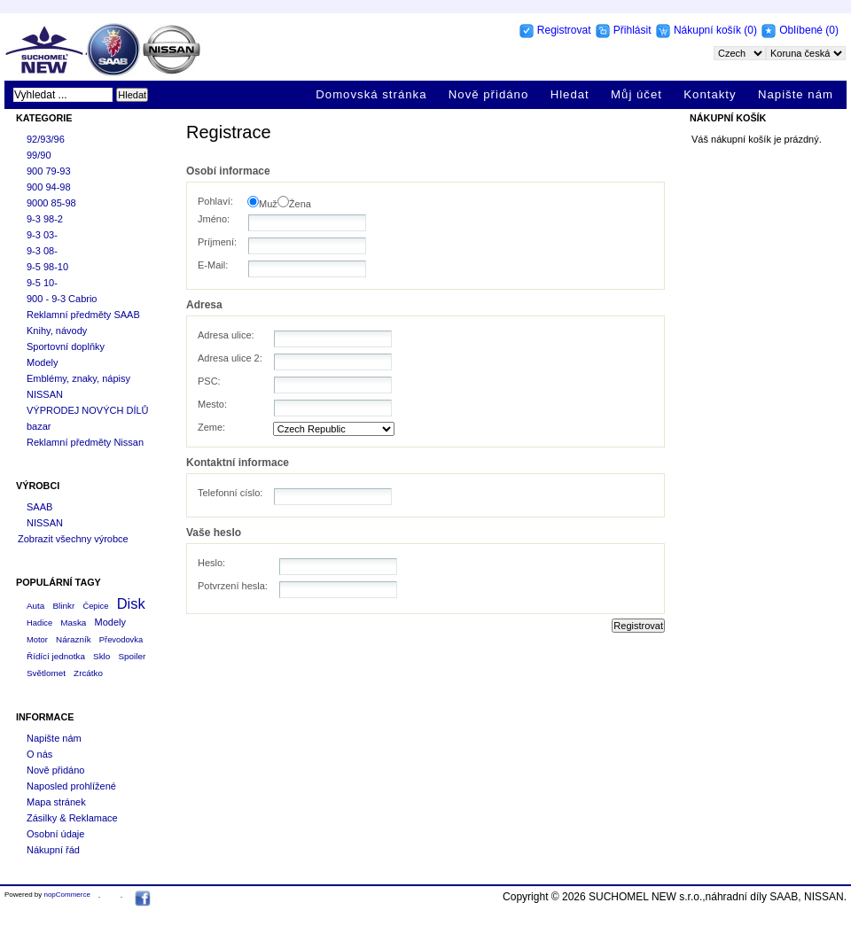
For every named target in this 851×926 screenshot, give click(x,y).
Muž (268, 203)
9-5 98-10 (47, 266)
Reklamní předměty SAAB (83, 314)
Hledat (569, 94)
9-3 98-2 (45, 219)
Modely (42, 362)
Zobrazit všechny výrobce (73, 538)
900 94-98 (49, 187)
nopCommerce (66, 895)
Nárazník (73, 639)
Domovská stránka (371, 94)
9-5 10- (42, 282)
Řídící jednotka (56, 656)
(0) (750, 30)
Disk (131, 603)
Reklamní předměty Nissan (85, 442)
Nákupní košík (709, 30)
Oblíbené (801, 30)
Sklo (101, 656)
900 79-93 (49, 171)
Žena (300, 203)
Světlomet (46, 673)
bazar (39, 426)
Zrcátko (88, 673)
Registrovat (564, 30)
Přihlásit (632, 30)
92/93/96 (46, 139)
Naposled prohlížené (71, 786)
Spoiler (131, 656)
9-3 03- (42, 235)
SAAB (39, 507)
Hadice (39, 623)
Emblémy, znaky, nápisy (78, 378)
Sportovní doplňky (66, 346)
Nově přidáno (488, 94)
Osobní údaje (55, 834)
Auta (35, 606)
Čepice (95, 606)
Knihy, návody (57, 330)
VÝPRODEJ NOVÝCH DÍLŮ (88, 410)
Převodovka (121, 639)
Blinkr (64, 606)
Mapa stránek (56, 802)
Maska (73, 622)
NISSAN (45, 394)
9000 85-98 (51, 203)
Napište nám (795, 94)
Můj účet (636, 94)
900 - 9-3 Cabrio (62, 298)
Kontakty (709, 94)
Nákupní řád (53, 849)
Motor (37, 639)
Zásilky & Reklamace (72, 818)
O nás (39, 754)
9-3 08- (42, 250)
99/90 (39, 155)
